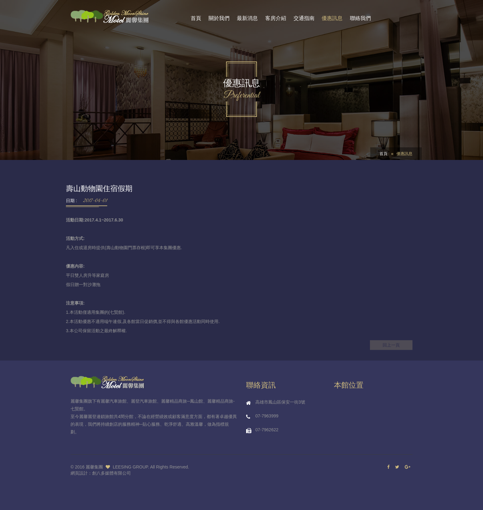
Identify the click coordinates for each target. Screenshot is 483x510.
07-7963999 (266, 415)
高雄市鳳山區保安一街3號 (280, 402)
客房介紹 (275, 18)
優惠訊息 (332, 18)
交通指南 (304, 18)
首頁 (196, 18)
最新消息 (247, 18)
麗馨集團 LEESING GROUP (117, 466)
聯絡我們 (360, 18)
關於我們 (219, 18)
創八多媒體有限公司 (111, 473)
